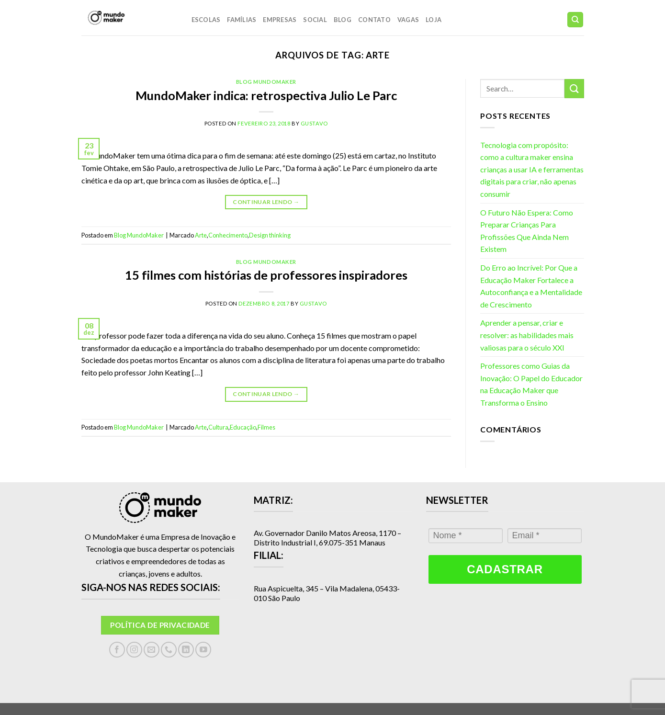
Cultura (218, 427)
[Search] (575, 20)
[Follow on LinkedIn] (186, 650)
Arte (201, 235)
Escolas (206, 19)
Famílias (241, 19)
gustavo (314, 123)
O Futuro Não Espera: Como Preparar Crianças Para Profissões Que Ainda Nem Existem (526, 231)
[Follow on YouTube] (203, 650)
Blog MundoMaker (266, 82)
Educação (243, 427)
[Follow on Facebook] (117, 650)
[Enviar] (574, 88)
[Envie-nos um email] (151, 650)
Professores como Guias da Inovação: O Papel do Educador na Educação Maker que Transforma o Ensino (531, 384)
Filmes (266, 427)
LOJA (433, 19)
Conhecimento (228, 235)
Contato (374, 19)
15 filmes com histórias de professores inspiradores (266, 275)
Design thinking (270, 235)
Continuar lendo (266, 201)
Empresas (279, 19)
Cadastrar (504, 569)
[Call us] (169, 650)
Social (315, 19)
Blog (342, 19)
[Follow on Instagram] (134, 650)
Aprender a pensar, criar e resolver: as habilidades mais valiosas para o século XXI (527, 335)
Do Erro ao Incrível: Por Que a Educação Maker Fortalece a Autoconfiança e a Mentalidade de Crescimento (531, 286)
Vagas (408, 19)
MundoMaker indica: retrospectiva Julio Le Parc (266, 95)
